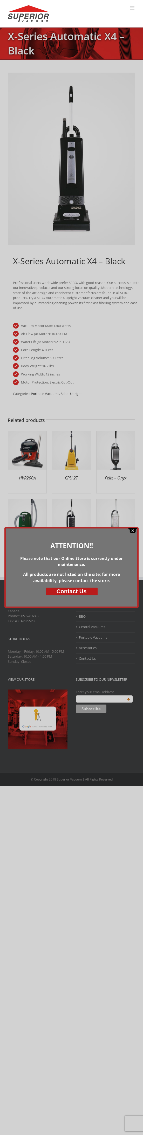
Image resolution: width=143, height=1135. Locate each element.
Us (71, 591)
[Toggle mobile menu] (132, 8)
